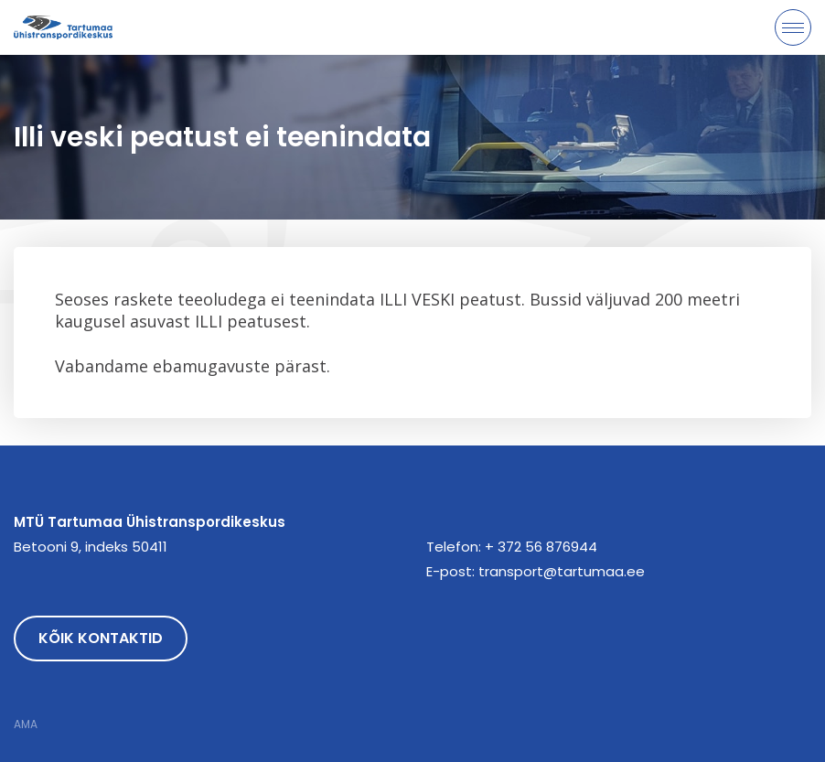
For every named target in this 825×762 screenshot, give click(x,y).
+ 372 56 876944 (541, 546)
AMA (26, 724)
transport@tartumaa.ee (561, 571)
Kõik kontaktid (100, 638)
